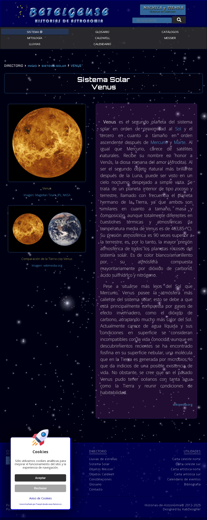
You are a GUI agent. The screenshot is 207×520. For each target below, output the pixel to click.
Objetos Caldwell (101, 476)
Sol (178, 129)
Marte (179, 142)
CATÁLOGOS (170, 32)
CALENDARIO (102, 44)
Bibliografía (192, 486)
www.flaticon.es (55, 504)
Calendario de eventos (184, 481)
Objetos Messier (101, 471)
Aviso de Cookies (40, 498)
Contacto (96, 491)
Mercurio (159, 142)
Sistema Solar (99, 466)
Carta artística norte (186, 471)
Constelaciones (100, 481)
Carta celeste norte (186, 461)
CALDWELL (102, 38)
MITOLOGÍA (34, 38)
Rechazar (40, 488)
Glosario (95, 486)
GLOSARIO (102, 32)
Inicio (32, 66)
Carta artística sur (187, 476)
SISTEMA (35, 32)
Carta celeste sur (188, 466)
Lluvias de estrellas (103, 461)
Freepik (39, 504)
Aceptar (40, 478)
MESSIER (170, 38)
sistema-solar (53, 66)
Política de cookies (20, 511)
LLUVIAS (34, 44)
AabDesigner (191, 511)
